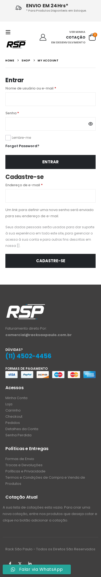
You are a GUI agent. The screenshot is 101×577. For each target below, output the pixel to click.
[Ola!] (43, 37)
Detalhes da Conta (21, 428)
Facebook (10, 564)
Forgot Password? (22, 145)
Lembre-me (21, 137)
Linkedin (30, 564)
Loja (8, 404)
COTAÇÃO (75, 37)
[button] (9, 32)
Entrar (50, 162)
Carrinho (13, 410)
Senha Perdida (18, 435)
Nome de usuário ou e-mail (41, 88)
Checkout (13, 416)
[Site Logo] (16, 44)
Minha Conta (16, 397)
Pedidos (12, 422)
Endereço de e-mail (34, 185)
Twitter (20, 564)
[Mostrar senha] (91, 124)
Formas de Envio (19, 458)
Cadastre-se (50, 261)
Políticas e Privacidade (25, 471)
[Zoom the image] (25, 306)
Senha (22, 113)
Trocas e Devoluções (24, 465)
